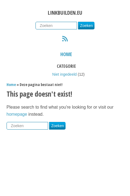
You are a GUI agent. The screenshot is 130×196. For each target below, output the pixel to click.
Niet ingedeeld (64, 74)
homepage (17, 114)
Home (66, 54)
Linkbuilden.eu (65, 12)
